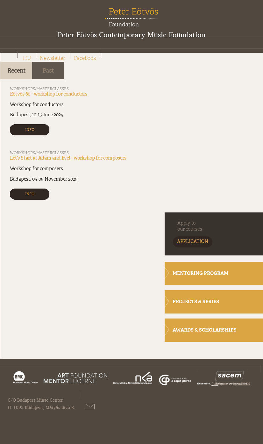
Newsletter (52, 58)
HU (27, 58)
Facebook (85, 58)
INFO (29, 130)
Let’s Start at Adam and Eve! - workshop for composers (68, 158)
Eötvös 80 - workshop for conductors (48, 94)
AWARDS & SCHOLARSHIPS (205, 330)
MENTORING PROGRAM (200, 274)
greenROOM (241, 383)
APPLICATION (192, 242)
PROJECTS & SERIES (196, 302)
